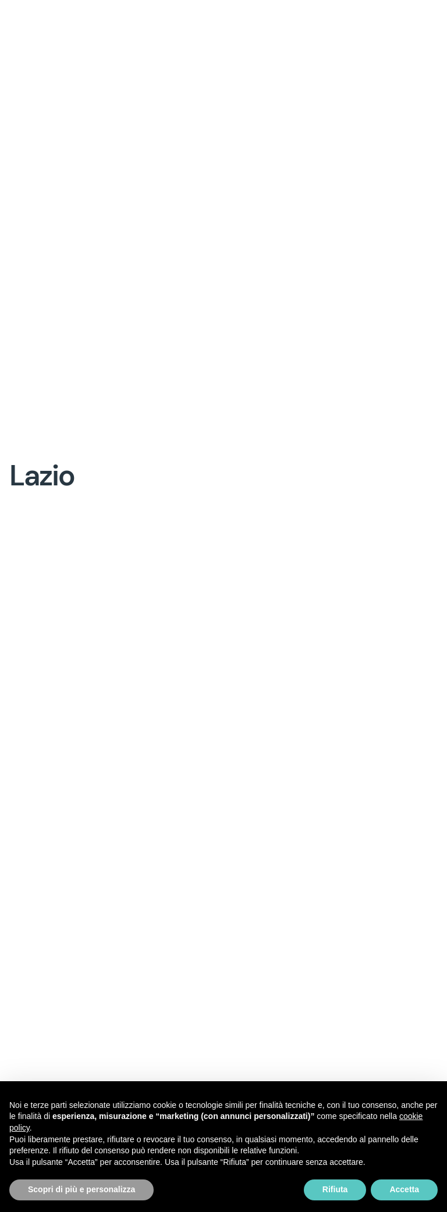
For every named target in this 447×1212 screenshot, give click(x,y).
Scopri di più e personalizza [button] (81, 1189)
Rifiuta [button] (335, 1189)
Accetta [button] (404, 1189)
